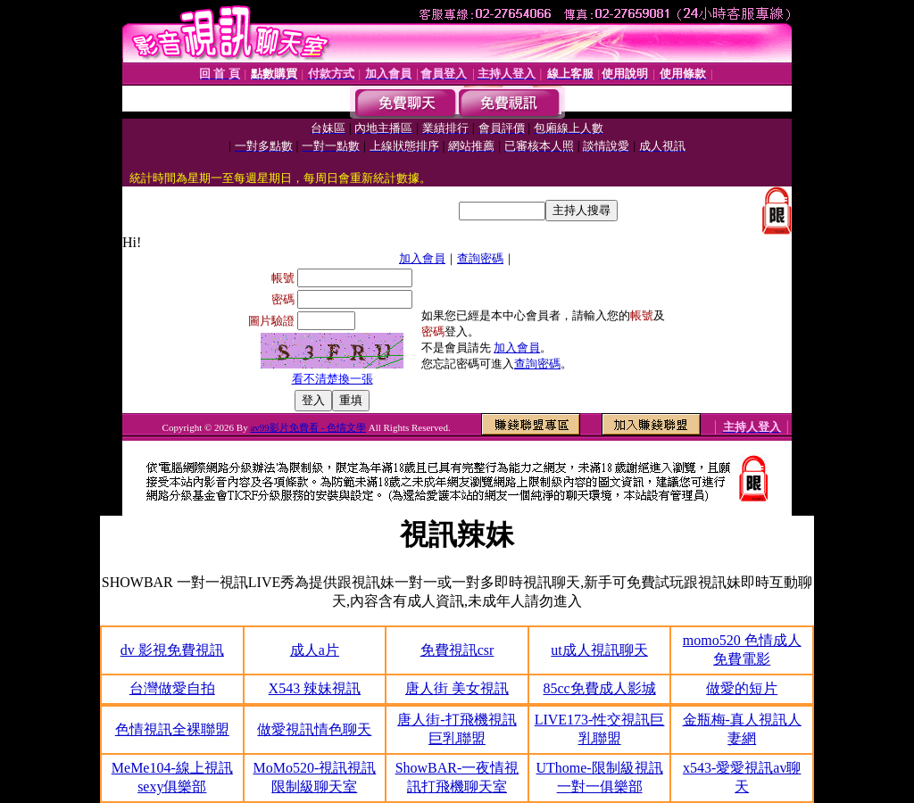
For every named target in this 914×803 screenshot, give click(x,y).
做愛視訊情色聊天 (314, 729)
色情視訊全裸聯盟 (172, 729)
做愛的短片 (741, 688)
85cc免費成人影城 (599, 688)
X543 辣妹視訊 (315, 688)
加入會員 (422, 258)
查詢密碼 (480, 258)
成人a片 (314, 650)
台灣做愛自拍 (172, 688)
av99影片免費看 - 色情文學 (308, 427)
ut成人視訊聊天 (599, 650)
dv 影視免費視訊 (172, 650)
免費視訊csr (457, 650)
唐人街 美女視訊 (457, 688)
